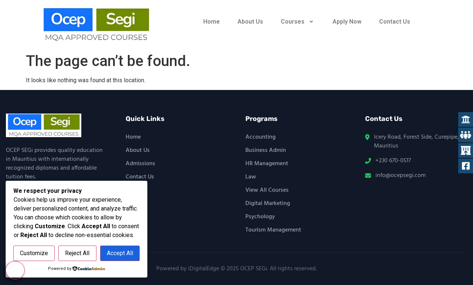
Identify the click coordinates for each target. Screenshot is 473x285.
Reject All (77, 253)
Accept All (120, 253)
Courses (298, 21)
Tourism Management (273, 230)
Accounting (260, 137)
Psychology (260, 217)
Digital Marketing (267, 203)
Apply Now (347, 21)
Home (211, 21)
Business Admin (265, 150)
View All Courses (267, 190)
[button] (298, 21)
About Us (250, 21)
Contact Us (394, 21)
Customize (34, 253)
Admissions (140, 163)
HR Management (266, 163)
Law (250, 177)
